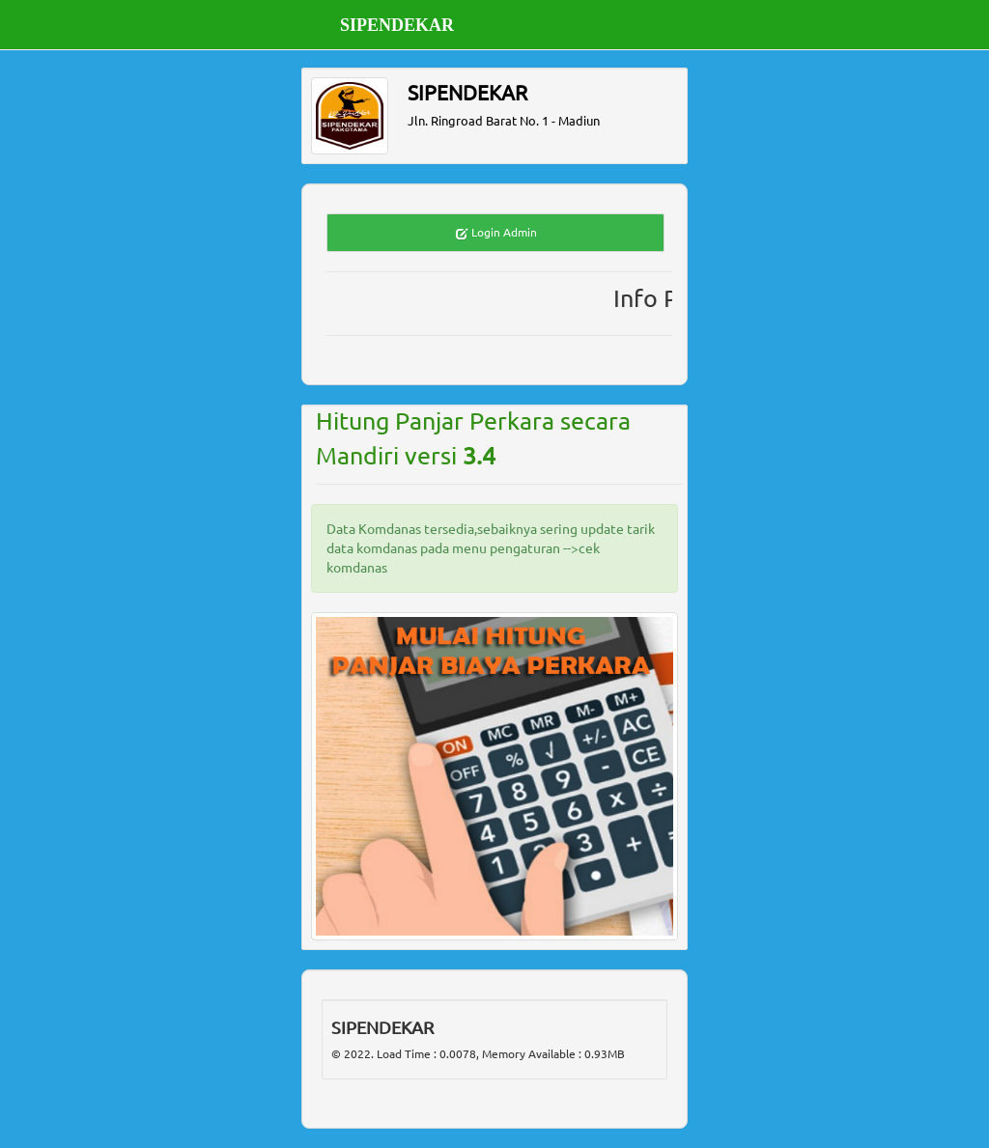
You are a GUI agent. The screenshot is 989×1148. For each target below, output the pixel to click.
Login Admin (496, 233)
